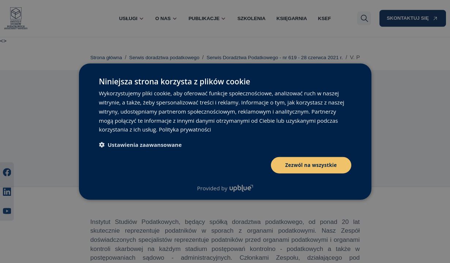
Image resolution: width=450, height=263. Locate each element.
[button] (140, 144)
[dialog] (225, 131)
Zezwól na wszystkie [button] (310, 164)
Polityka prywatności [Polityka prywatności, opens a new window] (185, 129)
